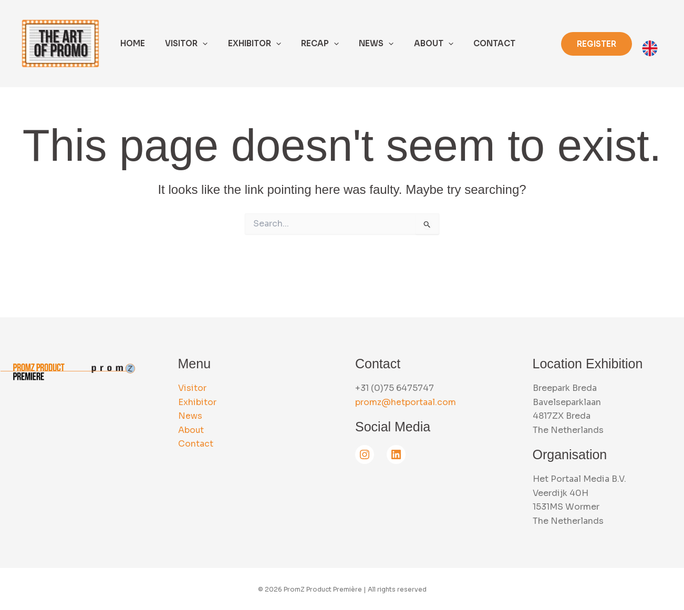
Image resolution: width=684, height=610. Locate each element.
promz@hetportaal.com (405, 402)
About (191, 430)
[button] (596, 44)
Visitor (192, 388)
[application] (196, 43)
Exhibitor (197, 402)
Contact (195, 443)
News (190, 415)
